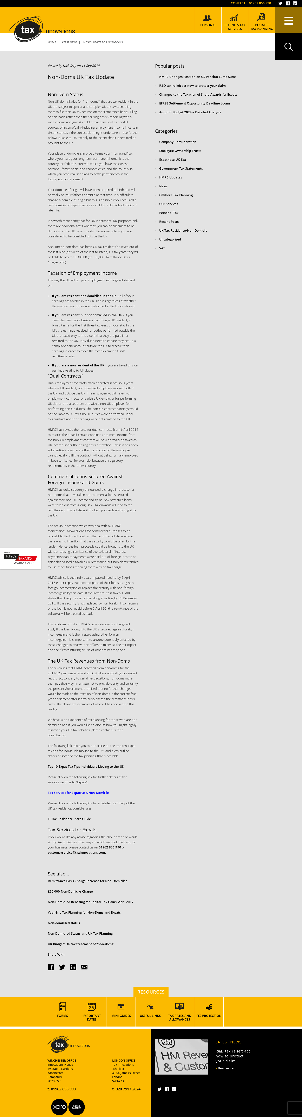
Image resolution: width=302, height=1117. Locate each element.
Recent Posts (169, 221)
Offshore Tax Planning (176, 195)
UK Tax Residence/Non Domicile (183, 230)
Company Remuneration (178, 142)
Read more (226, 1068)
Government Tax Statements (181, 168)
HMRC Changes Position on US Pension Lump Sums (197, 77)
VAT (162, 248)
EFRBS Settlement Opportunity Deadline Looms (194, 103)
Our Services (168, 204)
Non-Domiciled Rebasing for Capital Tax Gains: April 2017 (90, 902)
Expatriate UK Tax (172, 159)
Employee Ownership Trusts (180, 151)
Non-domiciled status (64, 923)
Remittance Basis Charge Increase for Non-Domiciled (87, 881)
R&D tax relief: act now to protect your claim (192, 85)
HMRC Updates (170, 177)
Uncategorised (170, 239)
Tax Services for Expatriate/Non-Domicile (78, 793)
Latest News (229, 1042)
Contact (238, 3)
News (163, 186)
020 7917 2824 (128, 1088)
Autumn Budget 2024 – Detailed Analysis (190, 112)
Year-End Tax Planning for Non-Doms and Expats (84, 912)
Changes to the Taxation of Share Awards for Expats (198, 94)
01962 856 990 (260, 3)
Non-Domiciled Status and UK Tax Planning (80, 933)
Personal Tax (168, 213)
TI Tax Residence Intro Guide (69, 819)
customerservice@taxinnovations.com (76, 852)
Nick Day (69, 65)
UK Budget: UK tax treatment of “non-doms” (81, 944)
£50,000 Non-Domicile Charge (70, 891)
